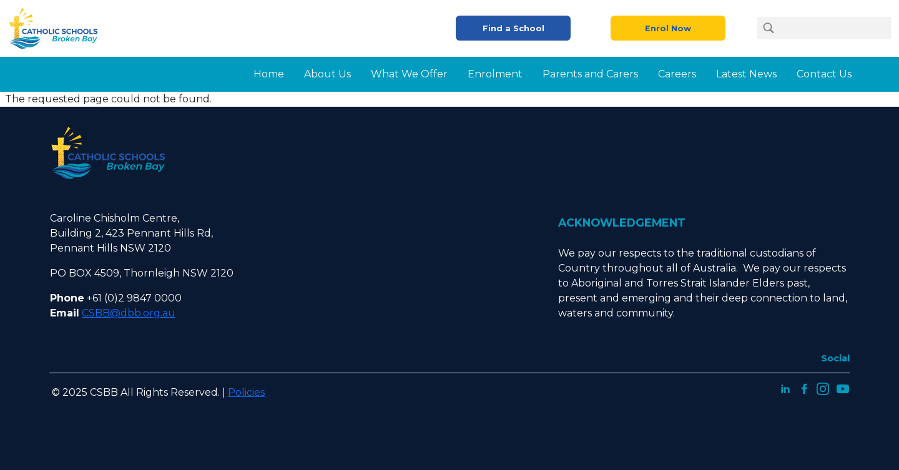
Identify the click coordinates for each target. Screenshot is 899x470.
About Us (327, 74)
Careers (677, 74)
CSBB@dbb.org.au (128, 313)
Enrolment (495, 74)
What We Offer (409, 74)
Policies (246, 392)
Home (268, 74)
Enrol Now (668, 28)
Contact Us (824, 74)
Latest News (746, 74)
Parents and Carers (590, 74)
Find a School (513, 28)
